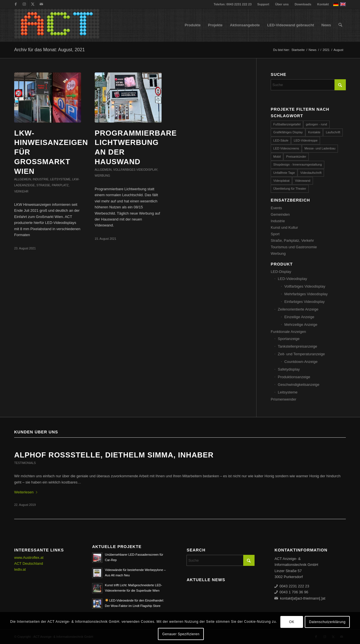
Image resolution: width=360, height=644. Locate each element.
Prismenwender (283, 399)
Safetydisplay (289, 369)
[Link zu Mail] (41, 4)
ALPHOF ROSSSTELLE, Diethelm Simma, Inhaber (114, 455)
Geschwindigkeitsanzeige (298, 384)
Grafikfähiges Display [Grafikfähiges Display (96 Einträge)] (288, 132)
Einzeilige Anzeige (299, 317)
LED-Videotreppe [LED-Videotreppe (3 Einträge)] (305, 140)
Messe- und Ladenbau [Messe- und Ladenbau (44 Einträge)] (319, 148)
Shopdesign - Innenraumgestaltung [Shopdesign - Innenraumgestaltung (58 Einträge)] (297, 164)
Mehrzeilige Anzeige (300, 324)
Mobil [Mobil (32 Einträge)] (277, 156)
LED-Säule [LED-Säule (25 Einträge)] (280, 140)
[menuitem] (263, 4)
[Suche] (340, 25)
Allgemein (22, 179)
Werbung (102, 175)
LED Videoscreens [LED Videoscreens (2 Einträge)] (286, 148)
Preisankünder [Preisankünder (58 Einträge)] (296, 156)
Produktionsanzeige (294, 377)
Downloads (303, 4)
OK (292, 622)
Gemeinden (280, 214)
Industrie (40, 179)
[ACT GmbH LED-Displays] (56, 25)
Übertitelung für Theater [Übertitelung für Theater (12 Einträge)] (289, 188)
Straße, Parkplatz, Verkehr (292, 240)
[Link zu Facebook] (16, 4)
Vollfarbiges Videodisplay (135, 169)
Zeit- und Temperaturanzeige (301, 354)
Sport (275, 234)
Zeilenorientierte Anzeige (298, 309)
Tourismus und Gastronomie (294, 247)
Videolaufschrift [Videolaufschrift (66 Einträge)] (310, 172)
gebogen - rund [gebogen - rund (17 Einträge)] (316, 124)
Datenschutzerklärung (327, 622)
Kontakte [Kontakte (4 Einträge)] (314, 132)
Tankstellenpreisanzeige (297, 346)
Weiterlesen (26, 492)
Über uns (282, 4)
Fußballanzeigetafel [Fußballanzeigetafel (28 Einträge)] (286, 124)
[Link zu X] (33, 4)
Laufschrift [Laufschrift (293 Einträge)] (333, 132)
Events (276, 208)
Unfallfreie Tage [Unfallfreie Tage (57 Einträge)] (284, 172)
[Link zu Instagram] (24, 4)
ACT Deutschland (28, 563)
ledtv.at (20, 569)
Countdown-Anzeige (300, 362)
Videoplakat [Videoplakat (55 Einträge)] (281, 180)
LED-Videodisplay (292, 279)
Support (263, 4)
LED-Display (281, 271)
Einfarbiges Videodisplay (304, 301)
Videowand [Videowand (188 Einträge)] (302, 180)
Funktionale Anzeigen (288, 332)
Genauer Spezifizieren (180, 634)
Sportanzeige (289, 339)
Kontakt (323, 4)
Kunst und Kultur (284, 227)
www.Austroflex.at (28, 557)
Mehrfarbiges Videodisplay (306, 294)
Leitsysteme (60, 179)
